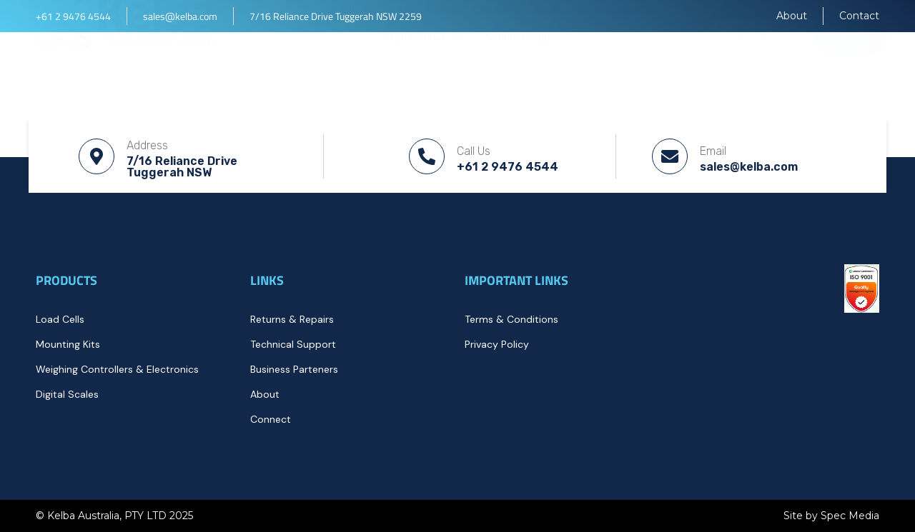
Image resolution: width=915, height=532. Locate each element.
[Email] (670, 156)
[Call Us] (427, 156)
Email (713, 151)
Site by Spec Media (831, 515)
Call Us (473, 151)
